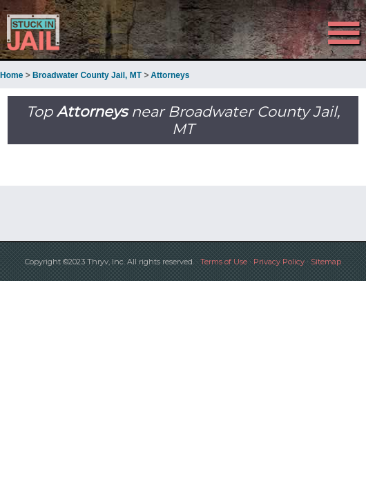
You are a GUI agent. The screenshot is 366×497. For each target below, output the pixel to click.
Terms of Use (223, 261)
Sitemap (326, 261)
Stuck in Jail (55, 32)
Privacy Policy (279, 261)
